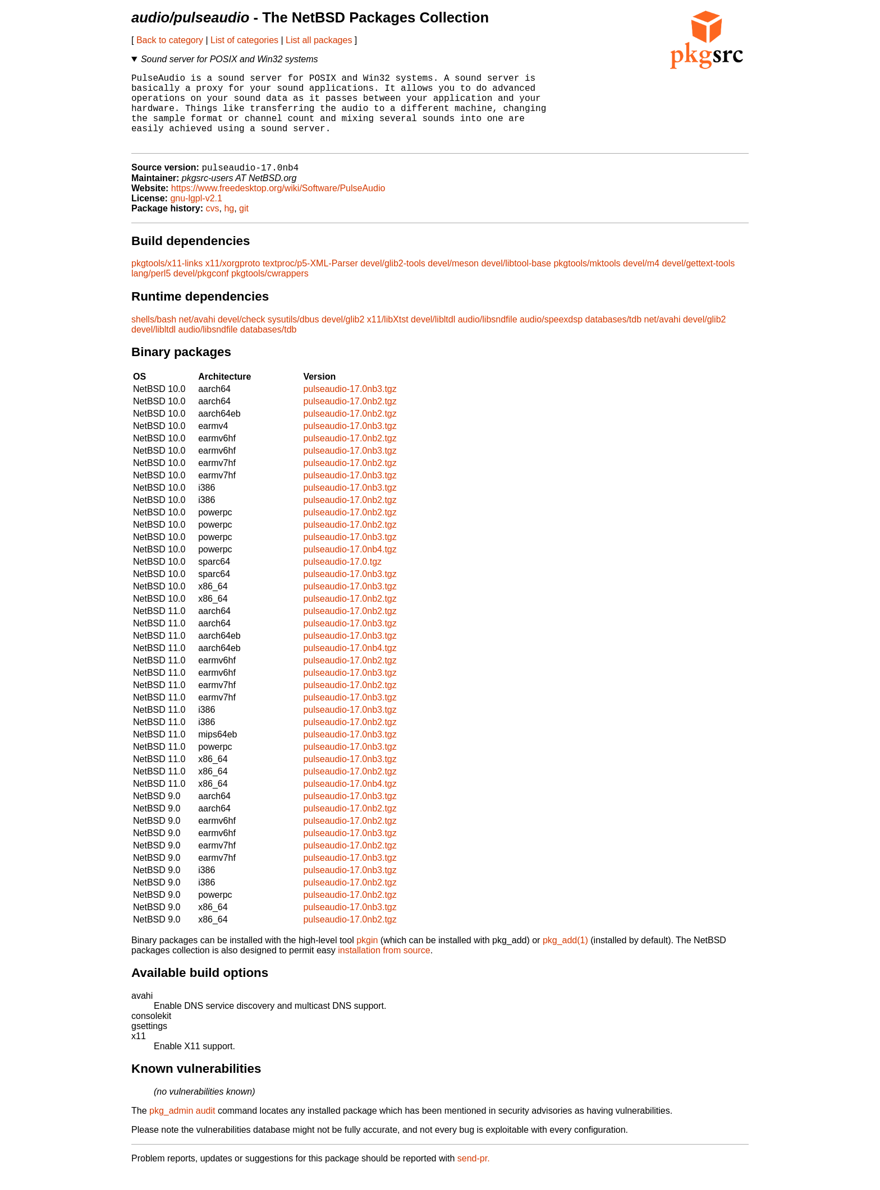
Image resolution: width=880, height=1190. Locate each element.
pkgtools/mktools (586, 280)
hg (229, 225)
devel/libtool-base (516, 280)
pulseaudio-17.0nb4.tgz (349, 566)
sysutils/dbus (293, 337)
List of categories (244, 40)
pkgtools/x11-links (167, 280)
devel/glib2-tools (392, 280)
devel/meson (453, 280)
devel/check (241, 337)
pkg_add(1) (565, 957)
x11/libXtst (388, 337)
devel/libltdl (433, 337)
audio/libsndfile (487, 337)
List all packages (319, 40)
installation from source (384, 967)
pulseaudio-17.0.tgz (342, 579)
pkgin (367, 957)
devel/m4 (641, 280)
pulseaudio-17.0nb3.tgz (349, 406)
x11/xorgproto (232, 280)
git (244, 225)
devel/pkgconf (201, 291)
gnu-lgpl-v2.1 (196, 215)
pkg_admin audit (182, 1128)
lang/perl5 (151, 291)
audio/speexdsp (551, 337)
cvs (212, 225)
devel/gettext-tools (698, 280)
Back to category (169, 40)
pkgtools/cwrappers (270, 291)
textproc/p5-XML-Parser (310, 280)
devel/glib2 (343, 337)
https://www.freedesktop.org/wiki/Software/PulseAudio (278, 205)
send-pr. (473, 1175)
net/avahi (197, 337)
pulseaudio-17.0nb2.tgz (349, 418)
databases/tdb (613, 337)
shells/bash (153, 337)
